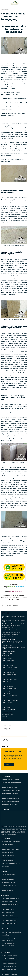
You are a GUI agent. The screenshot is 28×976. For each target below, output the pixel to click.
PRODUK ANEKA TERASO (8, 651)
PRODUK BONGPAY (7, 658)
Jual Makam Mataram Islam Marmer (10, 636)
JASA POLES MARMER (7, 890)
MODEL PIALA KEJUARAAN (9, 969)
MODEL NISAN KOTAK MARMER (10, 918)
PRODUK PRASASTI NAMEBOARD (10, 700)
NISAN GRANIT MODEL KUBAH (9, 920)
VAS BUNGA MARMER (7, 860)
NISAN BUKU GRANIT (7, 915)
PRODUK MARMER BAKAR (8, 677)
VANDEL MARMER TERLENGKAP (10, 961)
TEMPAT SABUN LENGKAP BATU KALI (11, 863)
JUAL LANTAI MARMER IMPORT (10, 796)
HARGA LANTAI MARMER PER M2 (10, 801)
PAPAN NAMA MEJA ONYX (8, 847)
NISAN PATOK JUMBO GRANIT (9, 923)
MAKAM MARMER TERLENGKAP (10, 901)
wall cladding (5, 716)
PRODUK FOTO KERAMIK (8, 660)
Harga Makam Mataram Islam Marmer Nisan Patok (13, 629)
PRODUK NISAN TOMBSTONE (9, 688)
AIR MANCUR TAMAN (7, 852)
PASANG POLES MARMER (8, 874)
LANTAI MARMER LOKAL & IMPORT (11, 790)
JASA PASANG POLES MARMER (10, 634)
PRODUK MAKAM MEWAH (8, 672)
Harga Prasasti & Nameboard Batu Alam (11, 632)
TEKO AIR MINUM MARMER (9, 855)
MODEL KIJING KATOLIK (8, 909)
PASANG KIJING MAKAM (8, 879)
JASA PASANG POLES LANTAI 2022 (11, 785)
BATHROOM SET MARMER (8, 858)
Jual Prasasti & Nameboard (8, 639)
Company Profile (6, 728)
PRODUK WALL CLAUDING (8, 709)
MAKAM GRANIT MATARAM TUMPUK (11, 904)
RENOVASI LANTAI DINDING (9, 888)
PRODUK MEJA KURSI (7, 681)
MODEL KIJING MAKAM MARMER (10, 898)
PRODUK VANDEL (6, 707)
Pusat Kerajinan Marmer (7, 714)
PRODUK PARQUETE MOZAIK (9, 691)
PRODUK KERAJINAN (7, 662)
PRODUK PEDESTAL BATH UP (9, 695)
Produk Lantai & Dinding (7, 665)
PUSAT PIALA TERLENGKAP (9, 966)
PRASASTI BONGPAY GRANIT (9, 955)
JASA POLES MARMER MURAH (9, 787)
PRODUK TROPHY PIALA (8, 705)
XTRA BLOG (5, 719)
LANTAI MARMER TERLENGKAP (10, 793)
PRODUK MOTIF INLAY (7, 686)
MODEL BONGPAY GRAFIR (8, 972)
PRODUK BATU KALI (7, 655)
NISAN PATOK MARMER (8, 912)
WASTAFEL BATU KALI (7, 844)
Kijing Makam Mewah (7, 645)
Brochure (5, 739)
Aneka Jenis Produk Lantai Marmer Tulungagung (13, 16)
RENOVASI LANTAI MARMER (9, 885)
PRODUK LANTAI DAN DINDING (9, 667)
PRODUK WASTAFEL (7, 712)
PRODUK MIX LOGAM (7, 684)
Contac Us (8, 764)
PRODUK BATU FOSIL (7, 653)
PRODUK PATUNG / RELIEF (8, 693)
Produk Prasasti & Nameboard (9, 698)
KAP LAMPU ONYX (6, 866)
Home (2, 8)
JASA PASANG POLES (7, 877)
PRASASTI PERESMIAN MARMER (10, 958)
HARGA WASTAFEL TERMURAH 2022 (11, 841)
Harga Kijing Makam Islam (8, 627)
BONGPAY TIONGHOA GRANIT (9, 974)
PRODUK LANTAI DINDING (9, 8)
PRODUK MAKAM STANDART (9, 674)
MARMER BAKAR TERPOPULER (10, 804)
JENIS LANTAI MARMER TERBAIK (10, 798)
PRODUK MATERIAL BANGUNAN (10, 679)
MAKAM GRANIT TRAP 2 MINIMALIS (11, 907)
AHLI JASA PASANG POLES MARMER (11, 782)
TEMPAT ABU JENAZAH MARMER (10, 849)
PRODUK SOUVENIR (7, 702)
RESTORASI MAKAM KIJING (9, 882)
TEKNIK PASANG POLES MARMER (10, 779)
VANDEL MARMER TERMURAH (9, 963)
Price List (5, 733)
